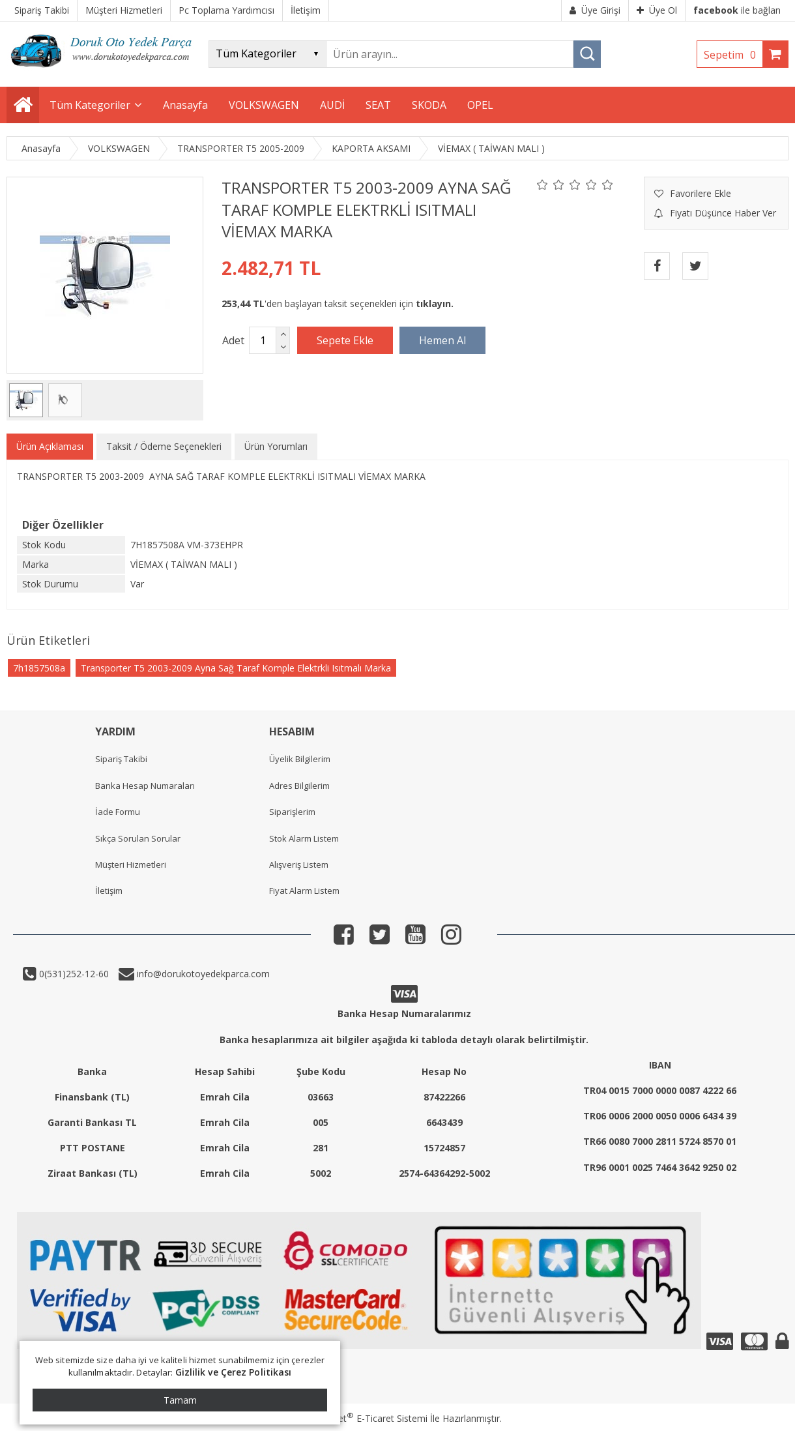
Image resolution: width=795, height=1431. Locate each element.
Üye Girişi (595, 10)
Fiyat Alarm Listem (304, 890)
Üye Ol (657, 10)
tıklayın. (435, 303)
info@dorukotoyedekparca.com (202, 973)
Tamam (180, 1400)
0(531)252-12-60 (72, 973)
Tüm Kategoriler (90, 105)
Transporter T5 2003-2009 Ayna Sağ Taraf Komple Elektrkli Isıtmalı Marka (236, 668)
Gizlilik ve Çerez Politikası (233, 1372)
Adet (233, 340)
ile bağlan (737, 10)
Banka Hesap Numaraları (145, 785)
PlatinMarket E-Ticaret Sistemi (360, 1418)
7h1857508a (39, 668)
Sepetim (733, 55)
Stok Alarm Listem (304, 838)
